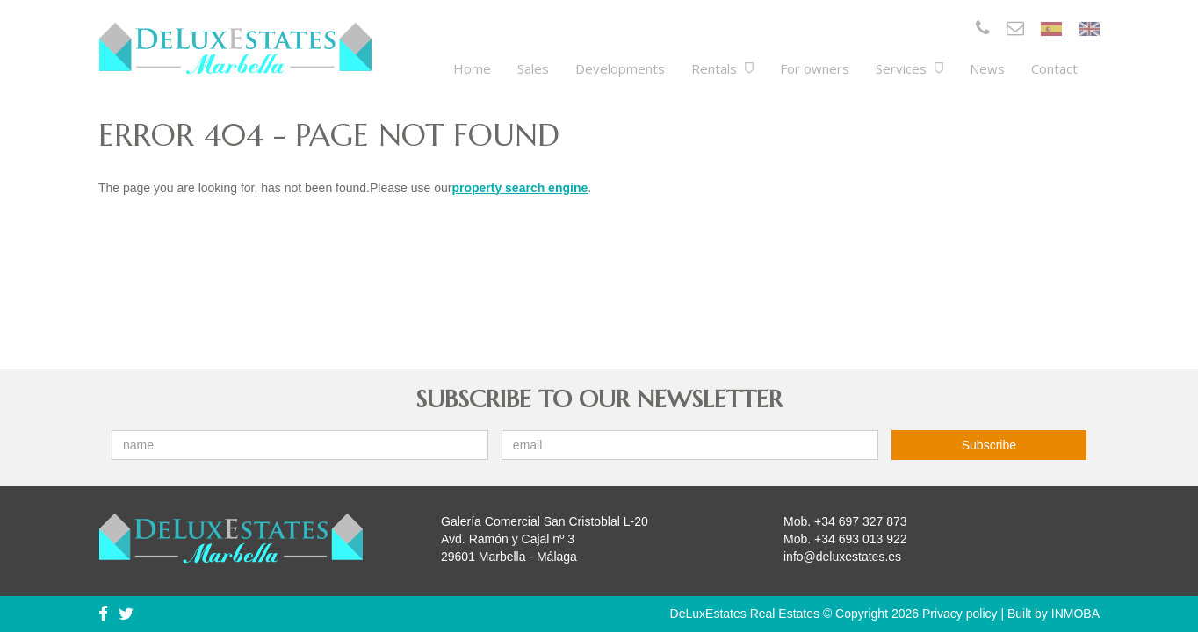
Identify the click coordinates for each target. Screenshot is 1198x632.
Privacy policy (960, 614)
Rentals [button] (722, 68)
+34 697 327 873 (860, 521)
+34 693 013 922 (860, 539)
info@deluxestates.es (842, 556)
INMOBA (1075, 614)
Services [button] (909, 68)
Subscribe (989, 445)
